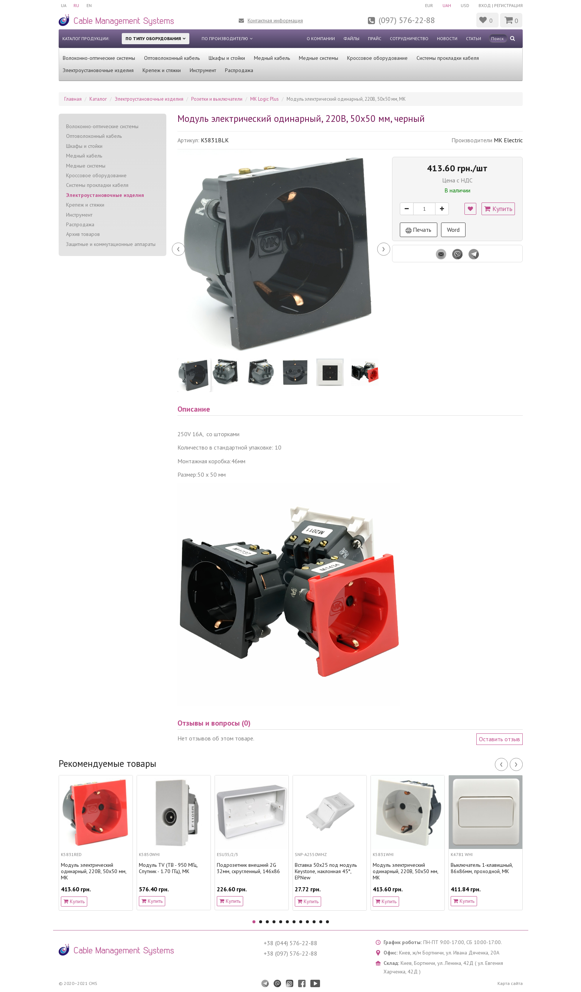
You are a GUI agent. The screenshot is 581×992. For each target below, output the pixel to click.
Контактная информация (275, 20)
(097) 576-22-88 (407, 20)
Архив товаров (83, 234)
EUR (429, 5)
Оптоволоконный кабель (172, 58)
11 (320, 921)
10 (314, 921)
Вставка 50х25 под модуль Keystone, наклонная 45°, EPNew (326, 871)
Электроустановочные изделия (98, 70)
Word (453, 229)
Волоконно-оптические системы (99, 58)
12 (327, 921)
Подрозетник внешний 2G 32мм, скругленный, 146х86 (248, 868)
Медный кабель (272, 58)
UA (63, 5)
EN (89, 5)
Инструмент (203, 70)
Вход (485, 5)
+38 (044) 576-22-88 (290, 943)
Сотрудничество (409, 38)
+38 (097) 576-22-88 (290, 953)
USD (465, 5)
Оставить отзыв (499, 739)
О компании (321, 38)
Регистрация (508, 5)
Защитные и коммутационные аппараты (111, 244)
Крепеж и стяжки (162, 70)
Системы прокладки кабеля (448, 58)
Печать (418, 229)
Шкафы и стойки (227, 58)
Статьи (473, 38)
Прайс (374, 38)
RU (76, 5)
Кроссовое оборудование (377, 58)
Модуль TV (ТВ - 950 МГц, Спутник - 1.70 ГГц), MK (168, 868)
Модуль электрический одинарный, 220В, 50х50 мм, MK (93, 871)
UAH (447, 5)
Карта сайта (510, 983)
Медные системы (318, 58)
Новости (447, 38)
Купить (498, 208)
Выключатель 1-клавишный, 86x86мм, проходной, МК (482, 868)
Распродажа (239, 70)
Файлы (351, 38)
